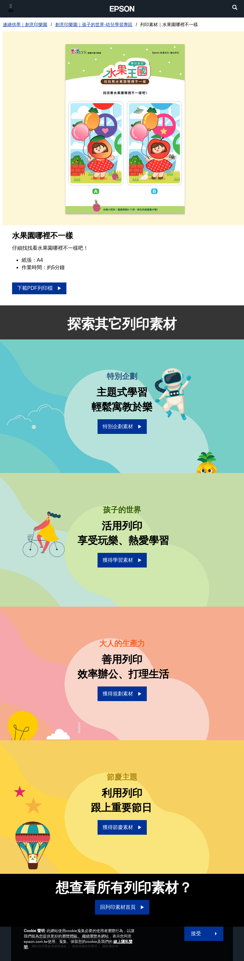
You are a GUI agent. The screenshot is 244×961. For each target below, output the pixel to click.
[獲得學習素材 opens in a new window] (122, 560)
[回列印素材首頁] (122, 907)
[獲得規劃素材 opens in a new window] (122, 693)
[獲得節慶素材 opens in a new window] (122, 827)
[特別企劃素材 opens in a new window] (122, 426)
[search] (235, 8)
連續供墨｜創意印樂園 (25, 24)
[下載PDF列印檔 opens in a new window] (39, 288)
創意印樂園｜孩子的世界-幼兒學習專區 (93, 24)
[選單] (10, 8)
